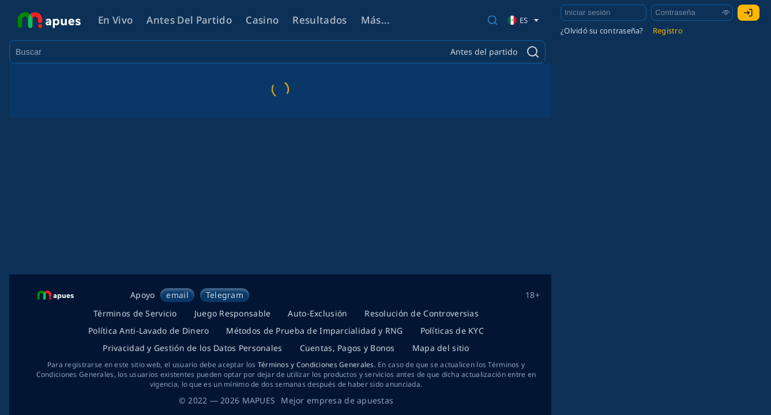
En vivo (115, 20)
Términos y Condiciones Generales (316, 364)
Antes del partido (189, 20)
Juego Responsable (232, 313)
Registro (668, 30)
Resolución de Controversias (421, 313)
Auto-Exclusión (317, 313)
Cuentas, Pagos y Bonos (347, 347)
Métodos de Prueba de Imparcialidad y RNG (314, 330)
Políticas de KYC (452, 330)
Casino (262, 20)
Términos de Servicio (135, 313)
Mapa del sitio (440, 347)
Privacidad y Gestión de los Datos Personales (192, 347)
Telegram (224, 294)
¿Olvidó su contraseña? (602, 30)
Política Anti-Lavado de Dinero (148, 330)
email (177, 294)
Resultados (319, 20)
